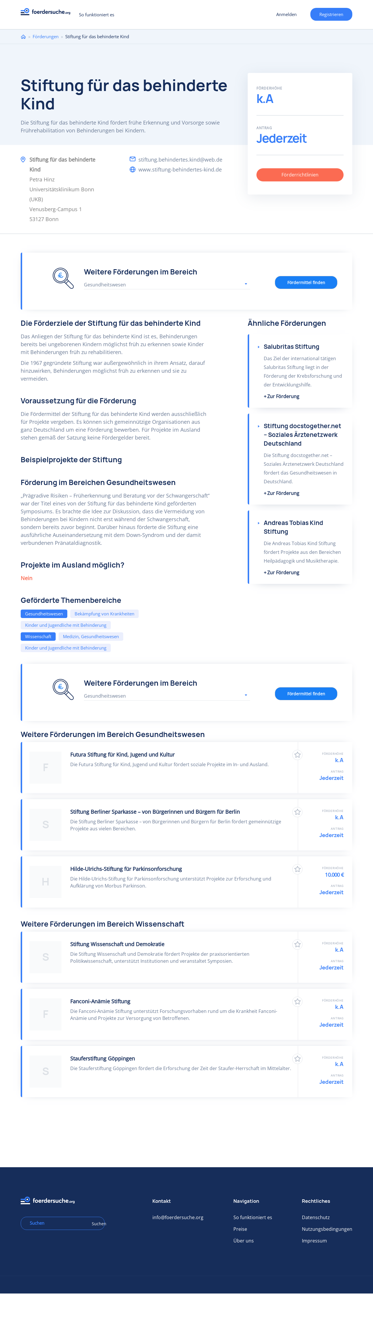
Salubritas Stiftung (291, 347)
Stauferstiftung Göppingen (102, 1058)
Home (23, 36)
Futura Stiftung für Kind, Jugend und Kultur (122, 754)
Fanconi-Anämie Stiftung (100, 1001)
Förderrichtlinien (300, 174)
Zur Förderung (283, 396)
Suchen (96, 1223)
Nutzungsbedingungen (327, 1229)
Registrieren (331, 14)
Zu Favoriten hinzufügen (297, 755)
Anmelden (286, 14)
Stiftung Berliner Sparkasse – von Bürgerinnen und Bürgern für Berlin (155, 811)
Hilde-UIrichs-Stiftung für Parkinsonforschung (126, 868)
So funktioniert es (96, 14)
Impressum (314, 1241)
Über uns (243, 1241)
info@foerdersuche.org (177, 1217)
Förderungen (46, 36)
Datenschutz (316, 1217)
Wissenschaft (38, 636)
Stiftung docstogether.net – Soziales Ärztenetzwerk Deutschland (302, 434)
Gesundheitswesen (44, 614)
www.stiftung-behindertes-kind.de (180, 169)
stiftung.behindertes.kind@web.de (180, 159)
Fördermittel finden (306, 282)
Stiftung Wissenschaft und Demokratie (117, 944)
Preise (240, 1229)
